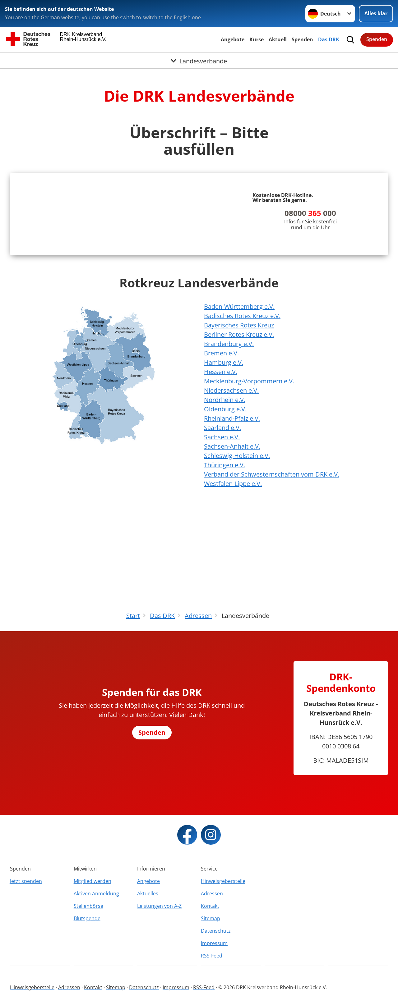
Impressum (214, 943)
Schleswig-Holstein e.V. (237, 547)
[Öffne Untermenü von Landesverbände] (199, 60)
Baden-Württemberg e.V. (239, 398)
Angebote (232, 39)
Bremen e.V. (221, 445)
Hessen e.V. (220, 463)
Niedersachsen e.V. (231, 482)
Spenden (302, 39)
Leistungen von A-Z (159, 906)
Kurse (256, 39)
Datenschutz (216, 930)
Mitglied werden (92, 881)
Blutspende (87, 918)
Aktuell (278, 39)
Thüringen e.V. (224, 556)
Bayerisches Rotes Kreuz (239, 417)
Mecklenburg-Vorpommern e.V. (249, 473)
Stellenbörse (88, 906)
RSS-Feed (211, 955)
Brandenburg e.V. (229, 435)
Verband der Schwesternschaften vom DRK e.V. (271, 566)
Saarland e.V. (222, 519)
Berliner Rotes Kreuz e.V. (239, 426)
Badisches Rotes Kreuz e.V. (242, 407)
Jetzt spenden (26, 881)
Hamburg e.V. (223, 454)
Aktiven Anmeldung (96, 893)
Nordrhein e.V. (224, 491)
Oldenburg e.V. (225, 500)
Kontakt (210, 906)
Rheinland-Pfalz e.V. (232, 510)
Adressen (212, 893)
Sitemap (210, 918)
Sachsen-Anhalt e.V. (232, 538)
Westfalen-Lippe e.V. (233, 575)
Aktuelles (147, 893)
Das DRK (328, 39)
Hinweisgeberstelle (223, 881)
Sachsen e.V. (222, 528)
